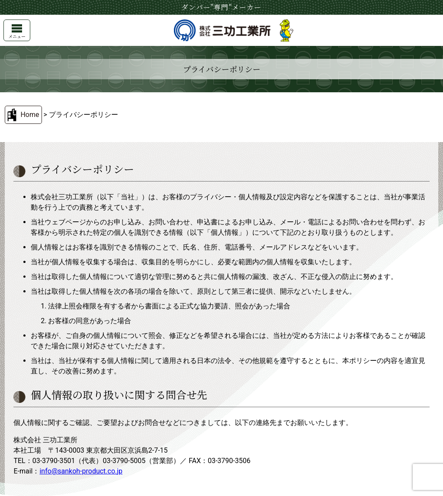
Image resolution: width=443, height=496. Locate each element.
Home (29, 114)
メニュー (17, 31)
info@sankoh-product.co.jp (80, 471)
